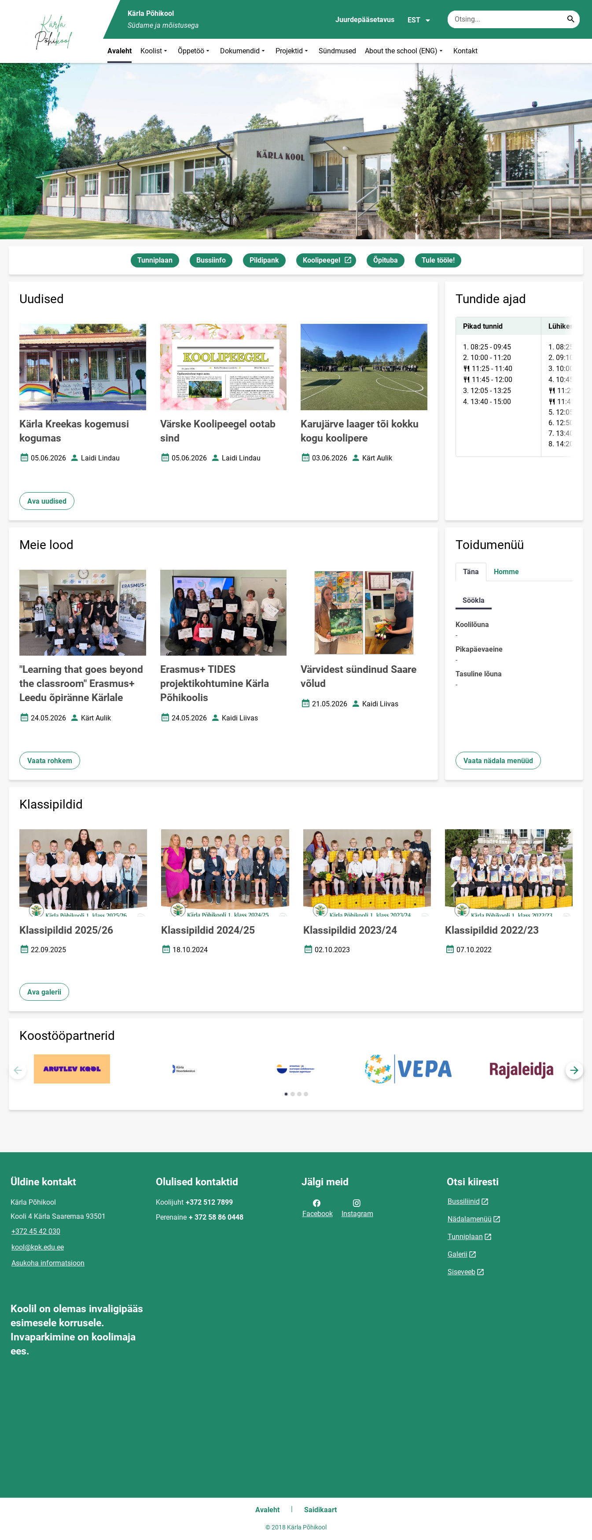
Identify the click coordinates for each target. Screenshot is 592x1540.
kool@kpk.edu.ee (37, 1247)
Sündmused (337, 51)
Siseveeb (461, 1272)
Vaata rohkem (49, 761)
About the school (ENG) (405, 51)
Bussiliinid (464, 1201)
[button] (574, 1070)
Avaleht (119, 51)
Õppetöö (194, 51)
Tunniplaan (155, 260)
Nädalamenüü (470, 1219)
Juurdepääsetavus (364, 19)
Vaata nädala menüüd (498, 761)
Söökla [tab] (474, 600)
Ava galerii (44, 992)
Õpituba (385, 260)
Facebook (317, 1207)
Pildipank (264, 260)
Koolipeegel (329, 261)
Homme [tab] (506, 572)
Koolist (154, 51)
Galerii (457, 1254)
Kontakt (465, 51)
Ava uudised (46, 501)
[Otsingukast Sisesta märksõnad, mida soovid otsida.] (514, 19)
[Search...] (570, 19)
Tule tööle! (438, 260)
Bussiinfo (211, 260)
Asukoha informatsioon (48, 1263)
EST (419, 20)
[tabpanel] (514, 387)
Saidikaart (320, 1510)
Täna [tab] (471, 572)
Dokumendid (243, 51)
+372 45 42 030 (35, 1231)
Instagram (357, 1207)
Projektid (293, 51)
